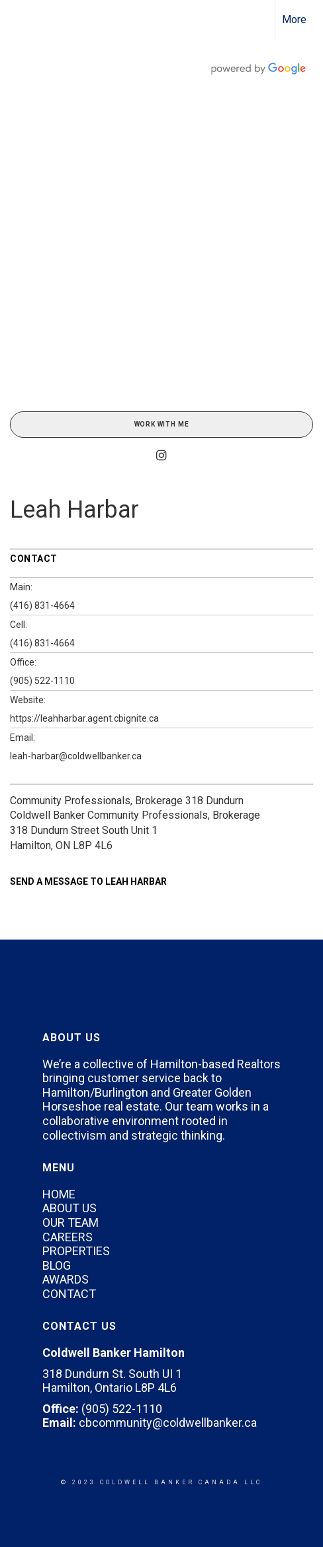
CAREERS (67, 1237)
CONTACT (69, 1294)
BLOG (56, 1265)
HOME (58, 1194)
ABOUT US (69, 1208)
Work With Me (161, 424)
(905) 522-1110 (42, 680)
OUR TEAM (70, 1222)
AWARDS (65, 1279)
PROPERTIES (76, 1251)
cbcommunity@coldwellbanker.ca (168, 1422)
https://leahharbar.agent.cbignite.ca (84, 718)
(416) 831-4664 (42, 605)
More (294, 19)
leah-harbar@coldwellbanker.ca (76, 756)
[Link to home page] (22, 20)
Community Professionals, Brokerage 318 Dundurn (127, 800)
